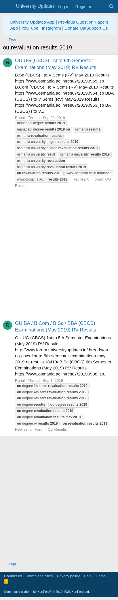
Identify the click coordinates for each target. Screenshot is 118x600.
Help (88, 576)
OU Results (56, 429)
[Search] (111, 6)
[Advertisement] (59, 254)
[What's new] (99, 6)
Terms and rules (39, 576)
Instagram (51, 28)
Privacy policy (68, 576)
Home (101, 576)
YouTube (29, 28)
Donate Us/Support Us (86, 28)
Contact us (13, 576)
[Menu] (8, 6)
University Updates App (32, 22)
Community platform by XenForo (47, 591)
